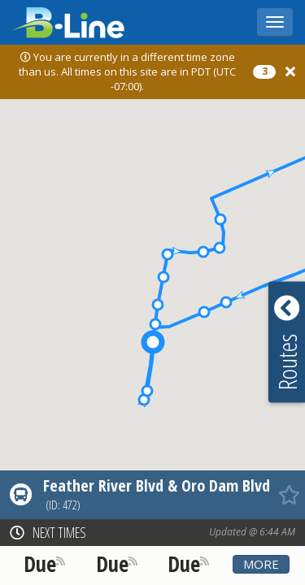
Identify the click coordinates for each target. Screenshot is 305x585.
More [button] (261, 564)
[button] (226, 302)
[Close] (290, 72)
